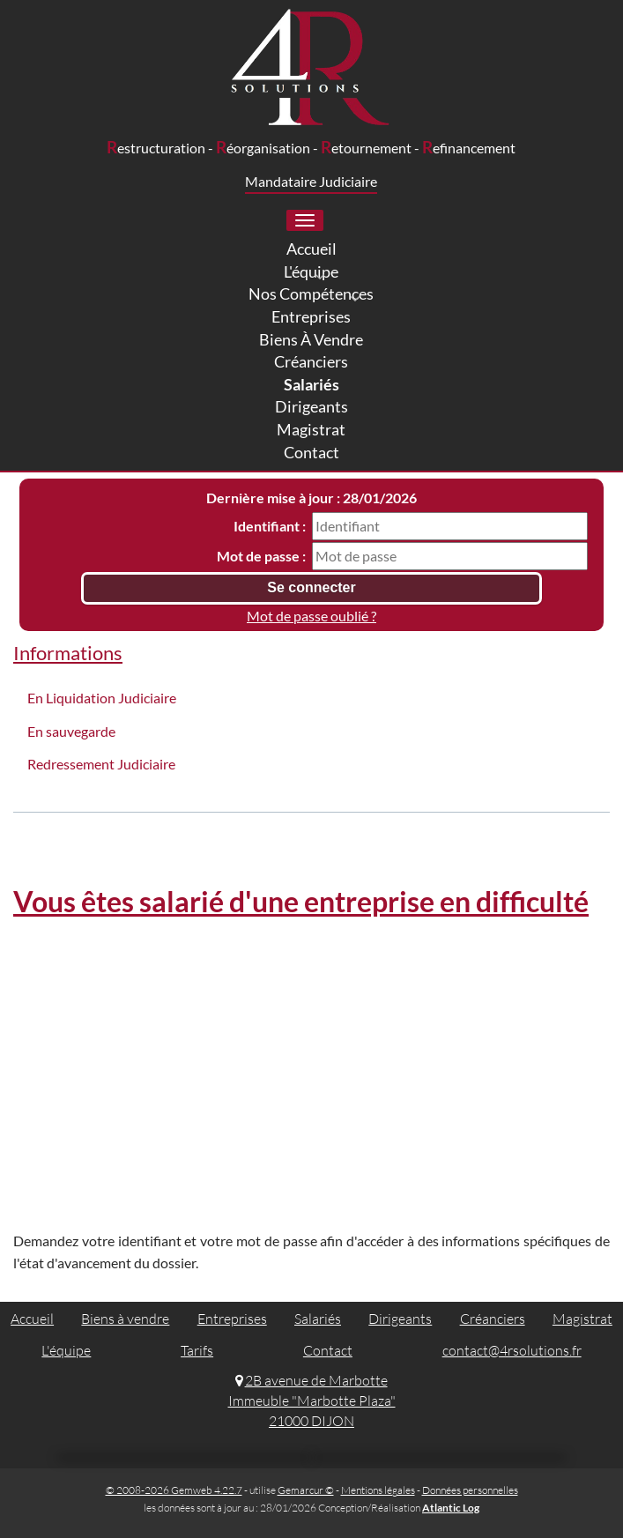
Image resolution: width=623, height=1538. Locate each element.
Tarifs (197, 1350)
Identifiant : (270, 525)
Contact (327, 1350)
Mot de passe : (261, 555)
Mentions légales (378, 1490)
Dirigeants (400, 1318)
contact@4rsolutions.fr (512, 1350)
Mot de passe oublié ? (311, 615)
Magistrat (582, 1318)
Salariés (317, 1318)
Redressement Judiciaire (101, 763)
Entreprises (232, 1318)
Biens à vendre (125, 1318)
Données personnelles (470, 1490)
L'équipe (66, 1350)
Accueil (32, 1318)
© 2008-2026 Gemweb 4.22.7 (174, 1490)
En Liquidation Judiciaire (101, 697)
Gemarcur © (306, 1490)
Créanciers (492, 1318)
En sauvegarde (71, 731)
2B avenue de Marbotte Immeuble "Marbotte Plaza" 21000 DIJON (312, 1400)
